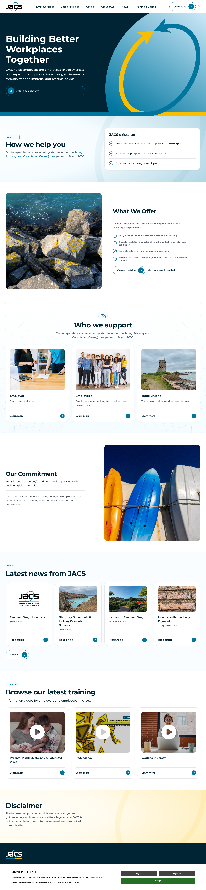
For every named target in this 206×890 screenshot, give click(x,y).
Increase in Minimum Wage (127, 617)
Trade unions (151, 396)
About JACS (108, 6)
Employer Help (45, 6)
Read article (29, 640)
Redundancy (84, 758)
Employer (17, 396)
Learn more (37, 416)
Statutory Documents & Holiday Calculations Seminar (75, 621)
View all (18, 655)
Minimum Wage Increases (27, 617)
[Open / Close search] (199, 6)
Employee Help (70, 6)
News (125, 6)
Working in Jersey (153, 758)
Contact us (184, 6)
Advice (90, 6)
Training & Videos (145, 6)
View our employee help (162, 270)
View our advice (130, 270)
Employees (84, 396)
